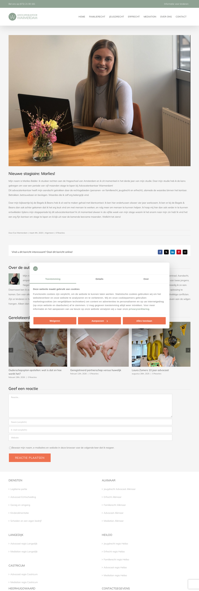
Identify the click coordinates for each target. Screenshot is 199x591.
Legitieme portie (18, 489)
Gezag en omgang (20, 504)
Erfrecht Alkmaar (112, 497)
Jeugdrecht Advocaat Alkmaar (120, 489)
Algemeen (49, 233)
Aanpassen (100, 320)
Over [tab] (146, 278)
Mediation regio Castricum (24, 582)
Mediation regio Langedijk (23, 551)
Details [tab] (99, 278)
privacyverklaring (139, 308)
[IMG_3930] (99, 100)
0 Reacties (60, 233)
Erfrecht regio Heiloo (114, 551)
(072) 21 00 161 (27, 3)
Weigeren (55, 320)
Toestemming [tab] (52, 278)
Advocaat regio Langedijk (23, 543)
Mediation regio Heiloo (115, 575)
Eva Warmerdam (20, 233)
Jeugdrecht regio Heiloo (116, 543)
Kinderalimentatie (19, 512)
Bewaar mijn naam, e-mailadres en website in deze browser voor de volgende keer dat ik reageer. (63, 447)
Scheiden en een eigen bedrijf (26, 520)
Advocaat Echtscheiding (23, 497)
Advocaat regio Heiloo (115, 567)
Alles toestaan (144, 320)
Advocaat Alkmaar (113, 512)
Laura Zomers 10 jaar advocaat (150, 370)
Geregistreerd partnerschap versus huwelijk (95, 370)
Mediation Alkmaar (114, 520)
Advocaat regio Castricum (24, 574)
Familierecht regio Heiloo (116, 559)
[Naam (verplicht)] (90, 422)
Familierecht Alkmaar (115, 504)
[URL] (90, 437)
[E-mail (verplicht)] (90, 430)
